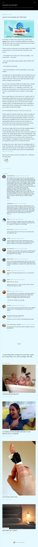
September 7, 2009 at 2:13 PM (16, 219)
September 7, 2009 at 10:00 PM (21, 259)
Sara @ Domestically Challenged (15, 315)
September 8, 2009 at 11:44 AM (16, 291)
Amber (8, 238)
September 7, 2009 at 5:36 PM (21, 248)
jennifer (9, 305)
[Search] (35, 2)
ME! (8, 291)
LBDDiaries (10, 203)
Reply (8, 200)
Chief (8, 219)
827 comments (9, 396)
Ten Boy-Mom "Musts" (10, 394)
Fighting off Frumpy (9, 5)
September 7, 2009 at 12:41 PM (22, 175)
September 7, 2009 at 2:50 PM (20, 229)
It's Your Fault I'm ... (10, 497)
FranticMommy (11, 175)
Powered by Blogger (19, 542)
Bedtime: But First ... (10, 530)
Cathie (8, 270)
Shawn (8, 279)
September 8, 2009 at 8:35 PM (14, 317)
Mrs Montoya (10, 248)
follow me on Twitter (7, 151)
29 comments (9, 436)
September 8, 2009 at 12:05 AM (18, 279)
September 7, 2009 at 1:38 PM (19, 203)
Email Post (8, 168)
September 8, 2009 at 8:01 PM (18, 305)
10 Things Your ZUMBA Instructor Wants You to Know (16, 433)
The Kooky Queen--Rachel (14, 324)
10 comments (9, 499)
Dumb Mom (10, 259)
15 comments (9, 533)
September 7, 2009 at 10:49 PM (18, 270)
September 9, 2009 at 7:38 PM (28, 324)
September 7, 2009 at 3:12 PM (17, 238)
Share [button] (3, 168)
